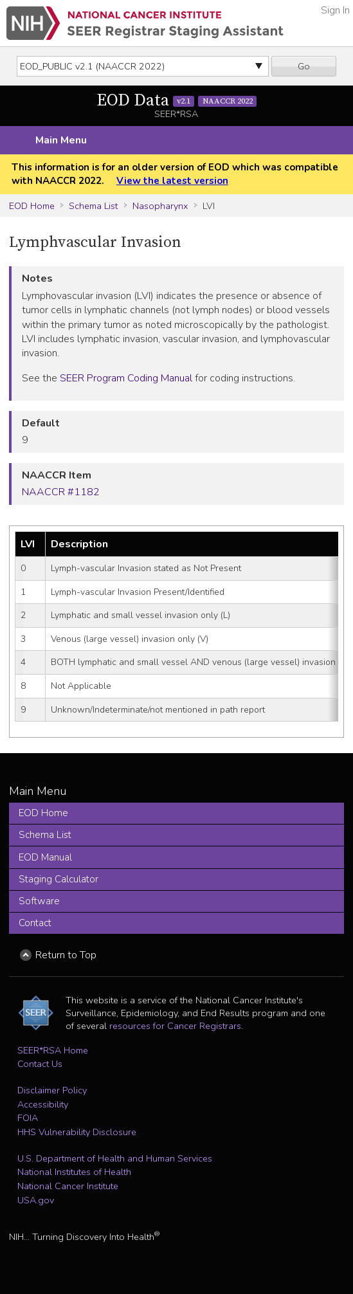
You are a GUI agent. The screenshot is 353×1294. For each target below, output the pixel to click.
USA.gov (35, 1200)
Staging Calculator (58, 879)
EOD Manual (45, 857)
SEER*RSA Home (52, 1050)
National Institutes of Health (74, 1171)
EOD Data (176, 100)
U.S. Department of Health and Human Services (114, 1158)
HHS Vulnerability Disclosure (76, 1131)
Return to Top (65, 955)
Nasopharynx (160, 205)
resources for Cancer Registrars (175, 1025)
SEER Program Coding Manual (126, 378)
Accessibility (42, 1104)
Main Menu (61, 140)
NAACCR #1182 (61, 492)
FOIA (27, 1117)
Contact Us (39, 1063)
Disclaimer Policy (52, 1090)
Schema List (93, 205)
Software (39, 901)
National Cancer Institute (67, 1186)
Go (304, 66)
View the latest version (172, 180)
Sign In (335, 10)
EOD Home (32, 205)
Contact (35, 922)
